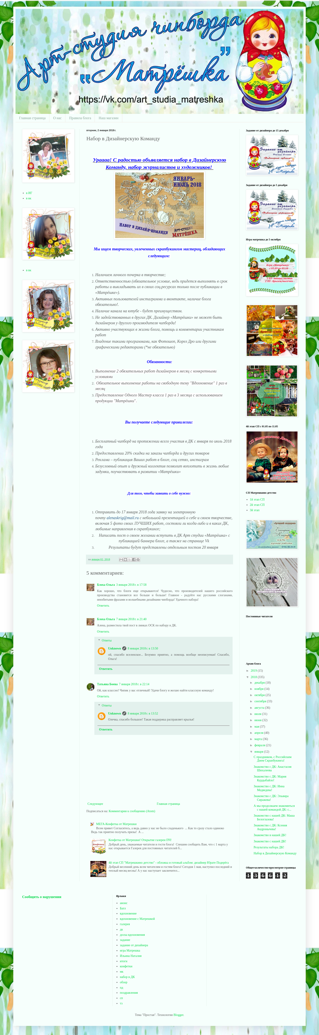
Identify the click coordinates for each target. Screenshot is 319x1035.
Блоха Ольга (106, 584)
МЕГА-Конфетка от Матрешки (116, 824)
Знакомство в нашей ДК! (270, 835)
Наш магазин (108, 118)
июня (258, 720)
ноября (259, 689)
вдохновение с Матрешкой (137, 918)
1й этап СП (257, 499)
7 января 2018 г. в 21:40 (131, 619)
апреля (259, 732)
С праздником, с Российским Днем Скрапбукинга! (273, 758)
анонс (123, 903)
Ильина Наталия (131, 956)
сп (121, 998)
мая (257, 726)
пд (121, 987)
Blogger (178, 1015)
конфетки (126, 966)
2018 (254, 677)
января (259, 751)
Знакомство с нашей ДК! (270, 841)
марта (258, 739)
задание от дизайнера (134, 945)
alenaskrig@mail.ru (123, 518)
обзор (123, 982)
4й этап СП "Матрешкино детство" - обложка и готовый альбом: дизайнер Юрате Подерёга (169, 862)
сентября (260, 701)
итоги (123, 961)
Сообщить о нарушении (41, 897)
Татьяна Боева (107, 684)
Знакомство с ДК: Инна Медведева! (269, 788)
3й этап (255, 510)
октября (259, 695)
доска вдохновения (132, 934)
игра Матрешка (130, 950)
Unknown (114, 648)
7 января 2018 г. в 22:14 (134, 684)
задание (125, 940)
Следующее (95, 803)
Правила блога (80, 118)
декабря (259, 682)
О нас (57, 118)
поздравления (129, 992)
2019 (254, 670)
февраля (260, 745)
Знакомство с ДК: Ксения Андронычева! (270, 827)
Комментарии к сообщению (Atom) (132, 811)
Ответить (103, 605)
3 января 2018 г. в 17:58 (131, 584)
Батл (123, 908)
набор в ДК (127, 977)
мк (121, 971)
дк (121, 929)
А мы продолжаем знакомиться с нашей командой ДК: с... (274, 807)
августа (259, 707)
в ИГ (29, 193)
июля (258, 714)
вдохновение (128, 913)
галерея (125, 924)
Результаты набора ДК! (269, 847)
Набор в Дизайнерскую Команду (275, 853)
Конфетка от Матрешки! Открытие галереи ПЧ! (140, 840)
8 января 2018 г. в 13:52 (143, 713)
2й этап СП (257, 505)
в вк (28, 198)
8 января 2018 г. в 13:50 (143, 648)
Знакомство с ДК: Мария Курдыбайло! (270, 778)
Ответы (107, 640)
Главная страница (32, 118)
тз (121, 1003)
